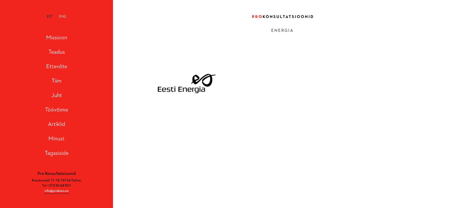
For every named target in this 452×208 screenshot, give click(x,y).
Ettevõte (56, 66)
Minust (56, 139)
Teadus (56, 52)
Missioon (56, 37)
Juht (56, 95)
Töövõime (56, 110)
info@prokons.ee (56, 191)
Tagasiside (57, 153)
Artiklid (56, 124)
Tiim (56, 81)
